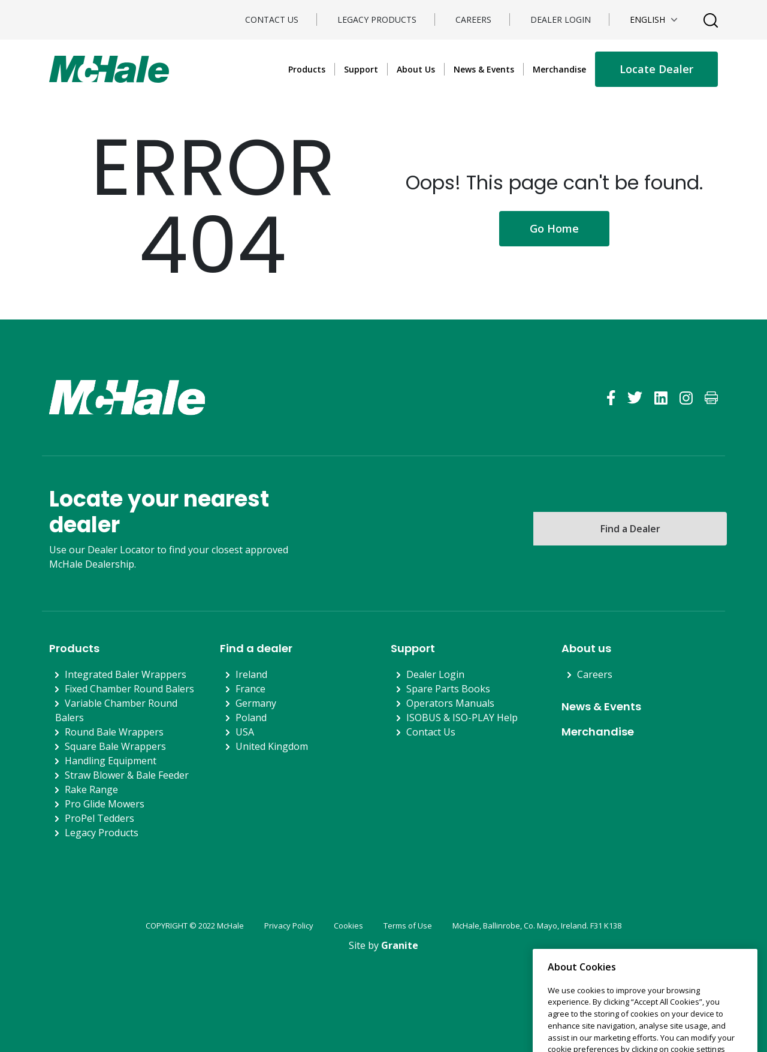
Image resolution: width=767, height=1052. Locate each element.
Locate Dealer (656, 69)
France (250, 688)
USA (244, 731)
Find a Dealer (630, 528)
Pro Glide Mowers (104, 803)
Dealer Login (560, 19)
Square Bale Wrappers (115, 746)
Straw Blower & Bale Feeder (127, 775)
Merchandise (559, 69)
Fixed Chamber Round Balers (129, 688)
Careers (473, 19)
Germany (255, 703)
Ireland (251, 674)
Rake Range (91, 789)
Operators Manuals (450, 703)
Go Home (554, 228)
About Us (416, 69)
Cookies (348, 925)
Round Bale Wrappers (114, 731)
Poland (251, 717)
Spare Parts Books (448, 688)
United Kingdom (271, 746)
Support (361, 69)
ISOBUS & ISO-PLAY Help (462, 717)
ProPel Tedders (99, 818)
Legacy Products (376, 19)
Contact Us (271, 19)
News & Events (484, 69)
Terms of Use (408, 925)
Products (306, 69)
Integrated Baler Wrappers (125, 674)
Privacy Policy (288, 925)
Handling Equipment (110, 760)
